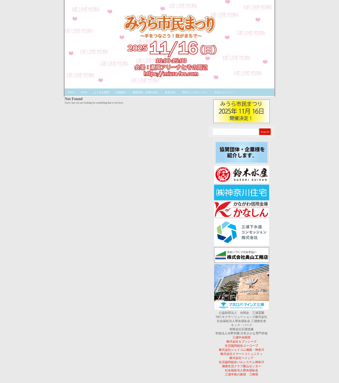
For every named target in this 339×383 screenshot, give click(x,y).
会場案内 (121, 92)
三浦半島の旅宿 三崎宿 (241, 374)
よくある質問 (101, 92)
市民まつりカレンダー (195, 92)
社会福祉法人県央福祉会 (241, 370)
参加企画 (170, 92)
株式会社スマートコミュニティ (241, 354)
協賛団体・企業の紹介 (145, 92)
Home (71, 92)
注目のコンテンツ (224, 92)
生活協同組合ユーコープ (241, 345)
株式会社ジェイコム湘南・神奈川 (241, 349)
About (84, 92)
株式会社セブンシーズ (241, 341)
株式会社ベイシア (241, 358)
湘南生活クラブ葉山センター (241, 366)
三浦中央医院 (241, 337)
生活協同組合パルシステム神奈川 (241, 362)
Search (264, 131)
